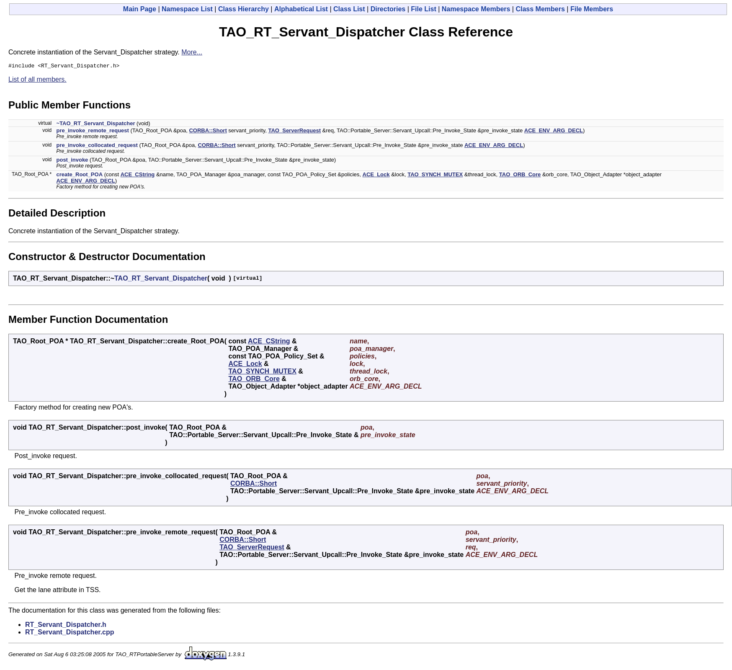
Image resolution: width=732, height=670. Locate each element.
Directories (388, 9)
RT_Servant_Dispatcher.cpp (69, 633)
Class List (349, 9)
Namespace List (187, 9)
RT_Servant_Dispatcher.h (65, 625)
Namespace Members (476, 9)
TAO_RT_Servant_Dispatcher (160, 279)
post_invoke (72, 161)
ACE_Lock (376, 176)
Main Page (139, 9)
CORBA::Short (208, 132)
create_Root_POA (80, 176)
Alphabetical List (301, 9)
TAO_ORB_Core (520, 176)
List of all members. (37, 80)
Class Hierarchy (243, 9)
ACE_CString (138, 176)
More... (191, 52)
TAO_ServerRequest (294, 132)
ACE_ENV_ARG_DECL (553, 132)
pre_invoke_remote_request (93, 132)
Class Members (539, 9)
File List (423, 9)
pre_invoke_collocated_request (97, 146)
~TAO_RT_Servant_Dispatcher (96, 124)
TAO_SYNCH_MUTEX (435, 176)
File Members (591, 9)
